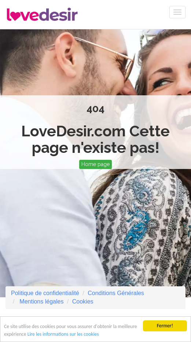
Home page (95, 164)
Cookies (82, 301)
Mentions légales (41, 301)
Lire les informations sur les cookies (63, 334)
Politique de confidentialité (45, 293)
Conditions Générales (116, 293)
